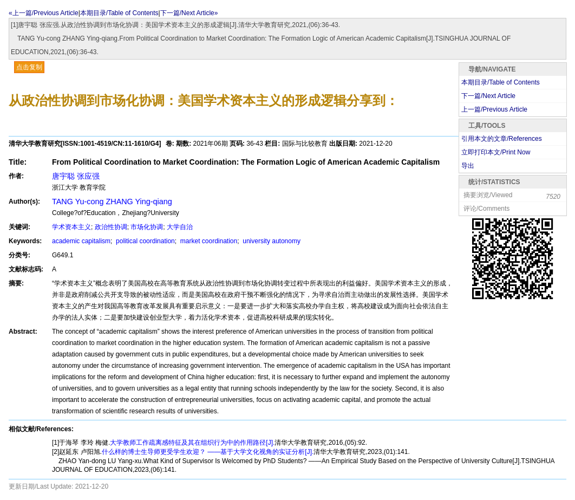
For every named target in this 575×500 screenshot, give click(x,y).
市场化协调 (146, 227)
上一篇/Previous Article (494, 109)
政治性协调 (111, 227)
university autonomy (270, 241)
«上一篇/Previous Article (44, 13)
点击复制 (29, 67)
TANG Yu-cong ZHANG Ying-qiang (112, 201)
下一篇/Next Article (488, 96)
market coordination (207, 241)
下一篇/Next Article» (189, 13)
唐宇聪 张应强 (76, 176)
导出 (467, 166)
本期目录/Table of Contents (119, 13)
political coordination (144, 241)
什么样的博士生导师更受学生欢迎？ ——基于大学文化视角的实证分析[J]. (207, 452)
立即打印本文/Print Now (495, 152)
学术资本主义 (71, 227)
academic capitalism (81, 241)
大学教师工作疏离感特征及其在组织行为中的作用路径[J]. (192, 442)
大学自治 (180, 227)
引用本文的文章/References (501, 138)
